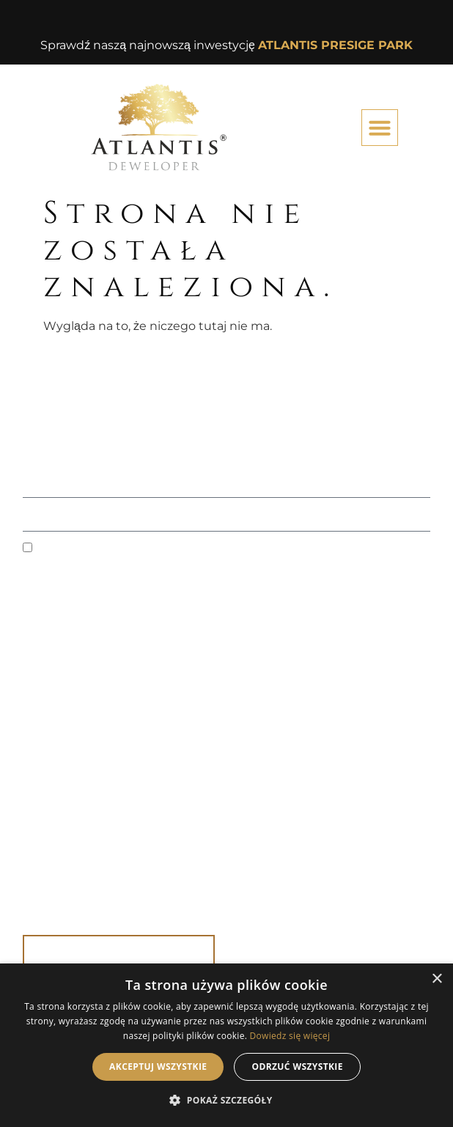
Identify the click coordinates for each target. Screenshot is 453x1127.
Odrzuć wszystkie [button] (296, 1066)
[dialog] (226, 1045)
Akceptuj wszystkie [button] (158, 1066)
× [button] (436, 979)
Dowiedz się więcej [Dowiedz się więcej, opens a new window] (290, 1035)
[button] (379, 127)
